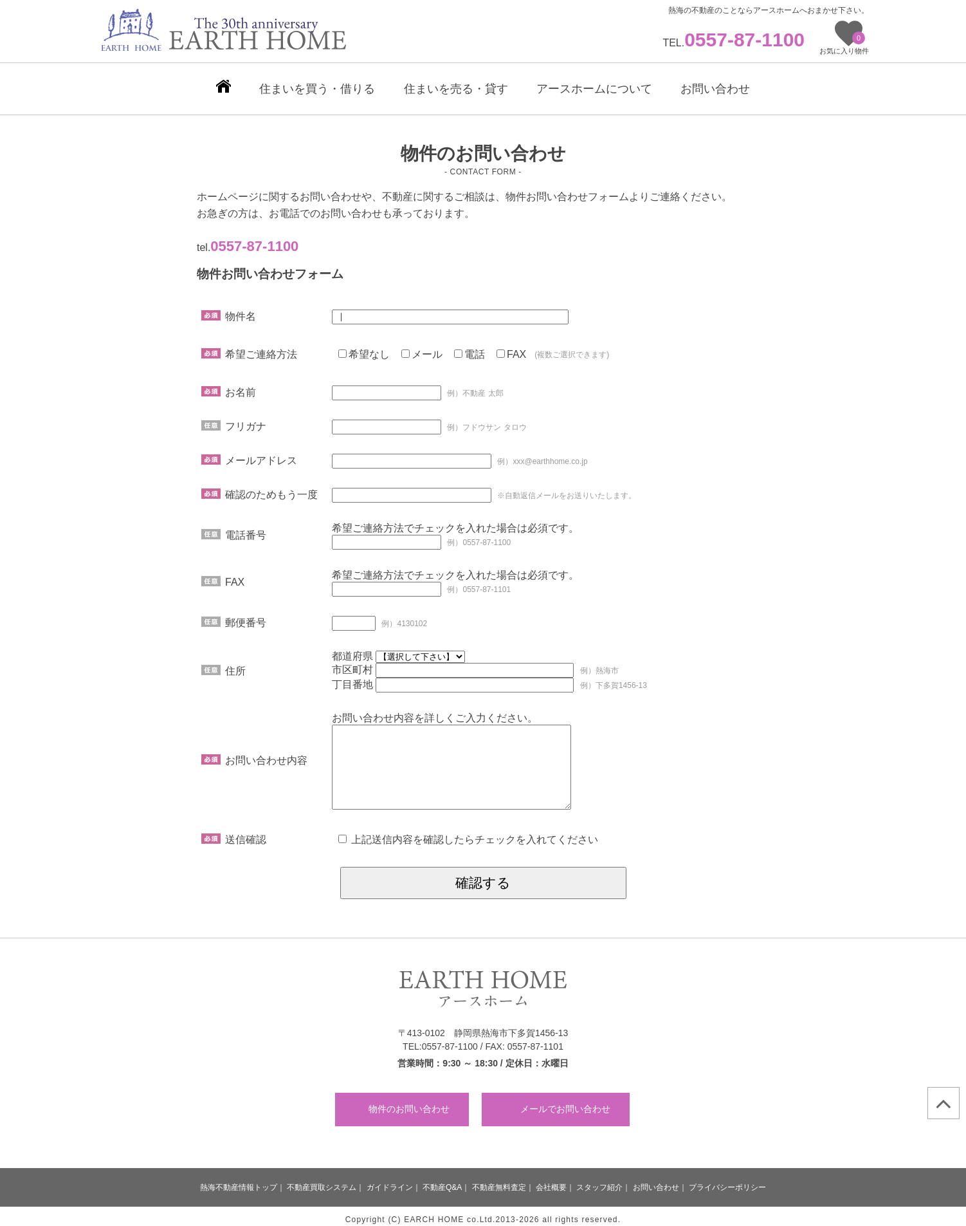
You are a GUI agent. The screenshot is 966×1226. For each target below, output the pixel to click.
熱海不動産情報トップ (238, 1180)
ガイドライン (390, 1180)
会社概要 (551, 1180)
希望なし (364, 347)
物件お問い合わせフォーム (567, 190)
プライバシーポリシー (727, 1180)
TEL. (733, 42)
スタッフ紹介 (599, 1180)
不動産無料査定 (499, 1180)
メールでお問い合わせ (565, 1102)
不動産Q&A (442, 1180)
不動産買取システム (321, 1180)
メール (421, 347)
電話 (469, 347)
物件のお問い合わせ (409, 1102)
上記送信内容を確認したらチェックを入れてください (468, 833)
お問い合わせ (656, 1180)
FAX (511, 347)
